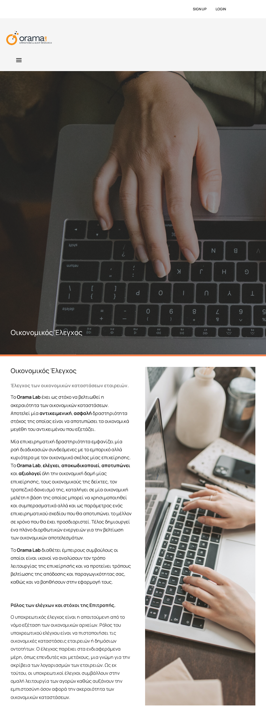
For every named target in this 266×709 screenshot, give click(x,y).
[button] (18, 60)
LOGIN (221, 9)
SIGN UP (200, 9)
